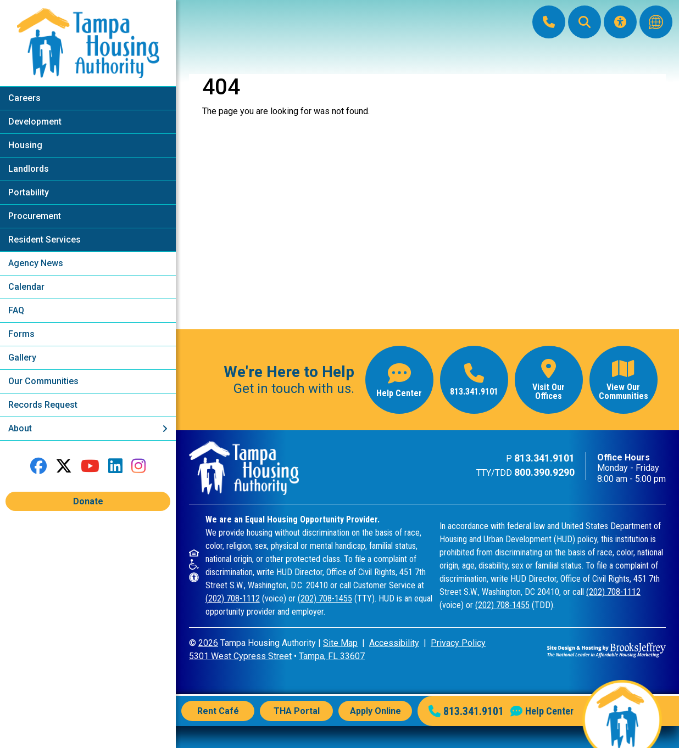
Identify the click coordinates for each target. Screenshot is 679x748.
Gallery (22, 357)
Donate (88, 501)
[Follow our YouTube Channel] (90, 466)
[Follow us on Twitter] (63, 466)
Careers (24, 98)
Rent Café (218, 711)
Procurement (34, 216)
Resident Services (44, 239)
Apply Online (375, 711)
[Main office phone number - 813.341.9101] (474, 380)
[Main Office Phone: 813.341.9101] (548, 21)
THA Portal (297, 711)
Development (35, 121)
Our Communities (43, 381)
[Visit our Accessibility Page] (620, 21)
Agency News (35, 263)
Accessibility (394, 643)
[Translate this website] (655, 21)
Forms (21, 334)
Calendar (26, 287)
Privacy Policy (458, 643)
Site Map (340, 643)
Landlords (28, 169)
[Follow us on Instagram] (138, 466)
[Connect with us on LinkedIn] (115, 466)
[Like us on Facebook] (38, 466)
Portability (28, 192)
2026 (208, 643)
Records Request (42, 405)
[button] (584, 21)
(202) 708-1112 (232, 598)
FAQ (16, 310)
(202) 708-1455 (325, 598)
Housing (25, 145)
